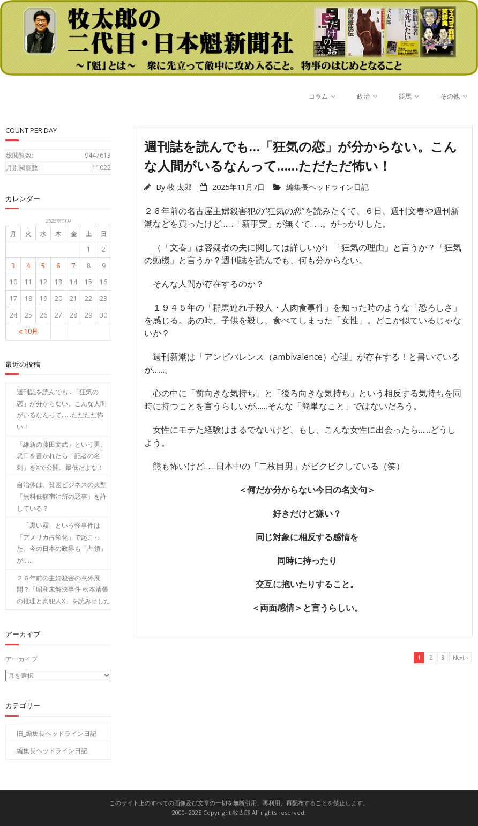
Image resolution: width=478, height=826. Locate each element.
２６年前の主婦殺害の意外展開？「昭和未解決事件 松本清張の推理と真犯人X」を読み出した (63, 589)
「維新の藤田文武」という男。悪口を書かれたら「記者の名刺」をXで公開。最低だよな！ (62, 456)
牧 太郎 (179, 187)
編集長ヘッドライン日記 (327, 187)
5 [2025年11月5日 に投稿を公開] (43, 265)
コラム (318, 96)
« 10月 (28, 331)
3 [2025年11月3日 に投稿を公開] (13, 265)
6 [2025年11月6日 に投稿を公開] (58, 265)
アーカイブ (21, 658)
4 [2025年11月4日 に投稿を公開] (28, 265)
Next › (460, 657)
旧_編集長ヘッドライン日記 (56, 733)
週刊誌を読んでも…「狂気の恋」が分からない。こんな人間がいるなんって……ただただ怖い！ (62, 409)
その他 (450, 96)
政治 (363, 96)
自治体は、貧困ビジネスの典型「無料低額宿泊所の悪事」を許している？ (62, 496)
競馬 (405, 96)
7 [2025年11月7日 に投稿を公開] (74, 265)
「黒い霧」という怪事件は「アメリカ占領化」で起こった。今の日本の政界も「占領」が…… (62, 543)
